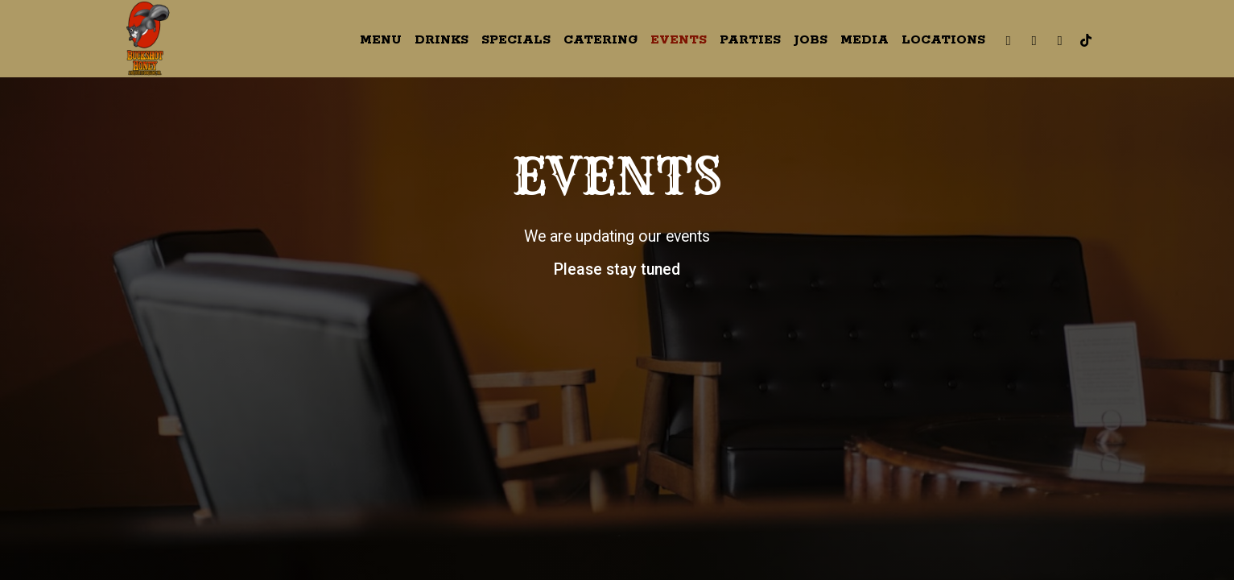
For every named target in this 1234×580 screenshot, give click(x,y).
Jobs (810, 40)
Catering (600, 40)
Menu (381, 40)
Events (678, 40)
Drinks (441, 40)
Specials (516, 40)
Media (864, 40)
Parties (750, 40)
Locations (943, 40)
